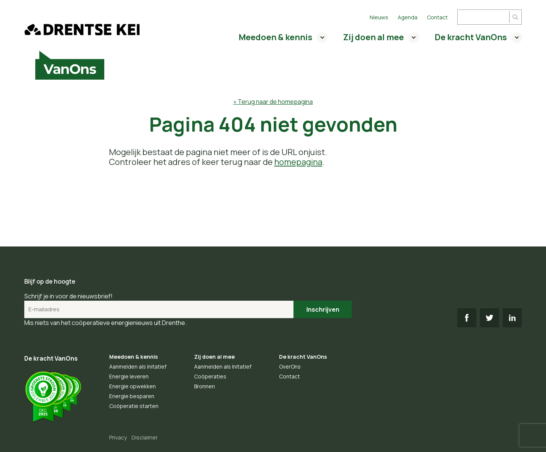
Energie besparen (131, 396)
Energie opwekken (132, 386)
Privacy (118, 437)
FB (466, 317)
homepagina (298, 162)
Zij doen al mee (373, 37)
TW (489, 317)
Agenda (407, 17)
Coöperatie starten (133, 406)
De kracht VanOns (471, 37)
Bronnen (204, 386)
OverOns (290, 366)
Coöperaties (210, 376)
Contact (437, 17)
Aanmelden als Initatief (137, 366)
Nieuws (379, 17)
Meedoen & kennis (275, 37)
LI (512, 317)
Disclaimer (145, 437)
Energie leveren (129, 376)
